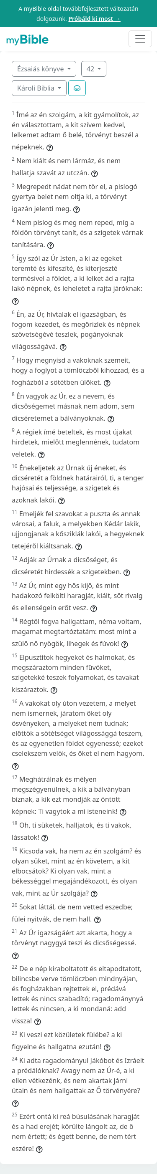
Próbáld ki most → (94, 19)
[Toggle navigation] (140, 38)
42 (91, 68)
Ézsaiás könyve (41, 68)
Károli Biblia (36, 88)
